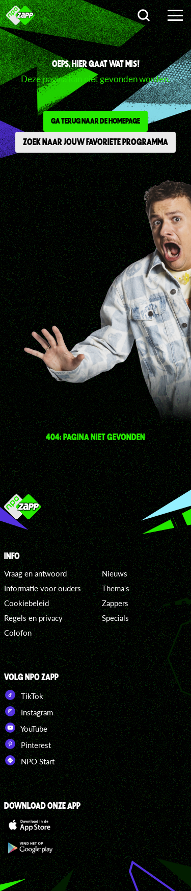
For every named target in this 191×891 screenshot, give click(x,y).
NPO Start (29, 760)
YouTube (25, 727)
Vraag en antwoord (35, 573)
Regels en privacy (33, 617)
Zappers (115, 603)
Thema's (115, 588)
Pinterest (27, 744)
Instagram (28, 711)
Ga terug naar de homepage (95, 120)
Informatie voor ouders (42, 588)
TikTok (23, 695)
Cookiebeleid (26, 603)
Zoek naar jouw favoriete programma (95, 141)
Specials (115, 617)
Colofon (18, 632)
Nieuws (114, 573)
